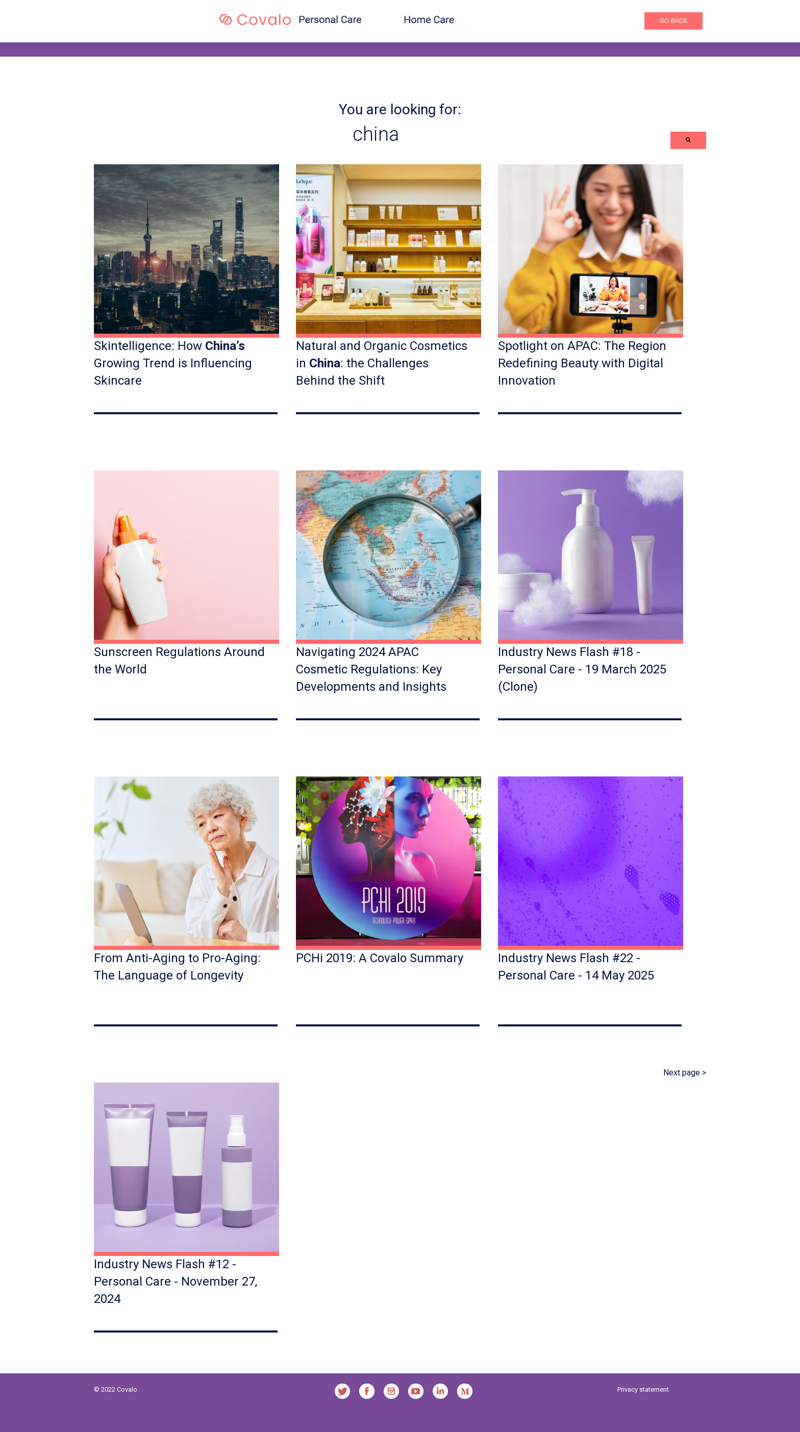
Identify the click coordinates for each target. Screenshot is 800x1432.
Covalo (127, 1389)
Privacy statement (643, 1389)
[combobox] (382, 134)
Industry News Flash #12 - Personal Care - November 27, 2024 (175, 1281)
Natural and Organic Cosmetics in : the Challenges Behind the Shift (381, 363)
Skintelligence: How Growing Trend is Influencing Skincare (173, 363)
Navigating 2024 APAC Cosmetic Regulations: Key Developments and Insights (371, 669)
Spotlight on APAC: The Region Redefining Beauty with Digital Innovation (582, 363)
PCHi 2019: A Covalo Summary (379, 958)
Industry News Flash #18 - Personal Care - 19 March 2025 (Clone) (582, 669)
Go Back (674, 20)
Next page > (684, 1072)
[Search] (688, 140)
